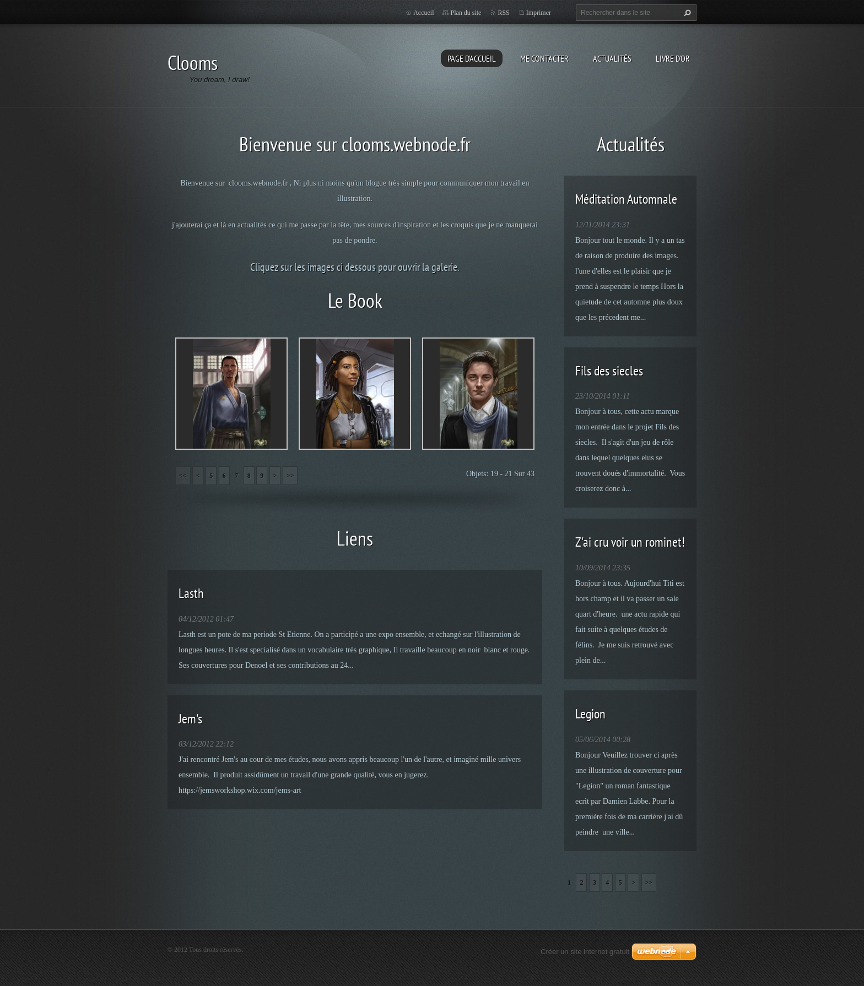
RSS (503, 13)
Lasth (191, 593)
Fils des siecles (609, 370)
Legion (590, 713)
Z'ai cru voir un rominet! (630, 542)
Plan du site (465, 13)
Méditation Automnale (626, 199)
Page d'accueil (471, 58)
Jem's (190, 718)
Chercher (686, 12)
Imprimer (538, 13)
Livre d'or (673, 58)
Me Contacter (544, 58)
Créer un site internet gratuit (585, 951)
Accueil (423, 13)
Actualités (612, 58)
